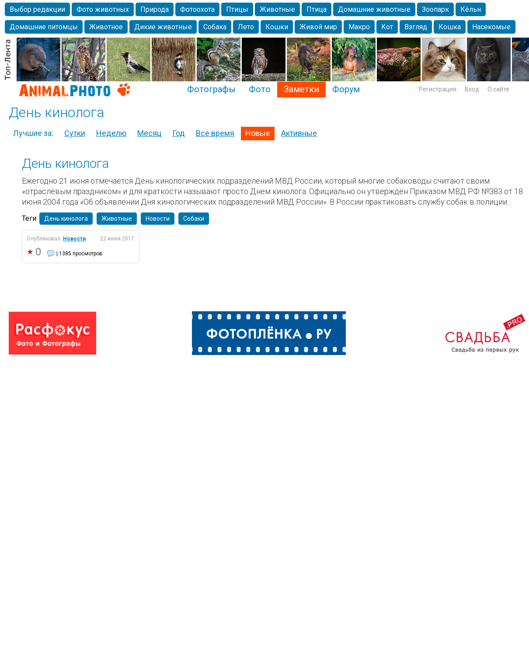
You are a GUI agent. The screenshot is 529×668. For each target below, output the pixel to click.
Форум (346, 89)
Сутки (74, 133)
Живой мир (318, 27)
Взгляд (415, 27)
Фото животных (103, 9)
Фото (260, 89)
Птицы (237, 9)
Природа (154, 9)
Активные (299, 133)
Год (178, 133)
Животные (277, 9)
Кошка (450, 27)
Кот (387, 27)
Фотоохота (197, 9)
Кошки (276, 27)
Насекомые (491, 27)
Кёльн (470, 9)
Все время (215, 133)
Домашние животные (374, 9)
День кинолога (65, 163)
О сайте (498, 89)
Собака (214, 27)
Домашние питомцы (44, 27)
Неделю (111, 133)
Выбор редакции (37, 9)
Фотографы (211, 89)
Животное (106, 27)
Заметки (301, 89)
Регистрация (437, 89)
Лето (246, 27)
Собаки (193, 218)
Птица (316, 9)
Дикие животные (163, 27)
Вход (472, 89)
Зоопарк (435, 9)
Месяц (149, 133)
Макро (359, 27)
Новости (158, 218)
